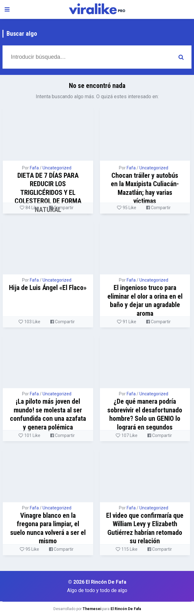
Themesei (92, 609)
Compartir (61, 207)
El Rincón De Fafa (126, 609)
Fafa (34, 167)
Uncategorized (57, 167)
